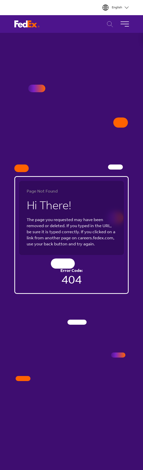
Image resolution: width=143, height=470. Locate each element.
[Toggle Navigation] (125, 24)
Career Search (108, 24)
